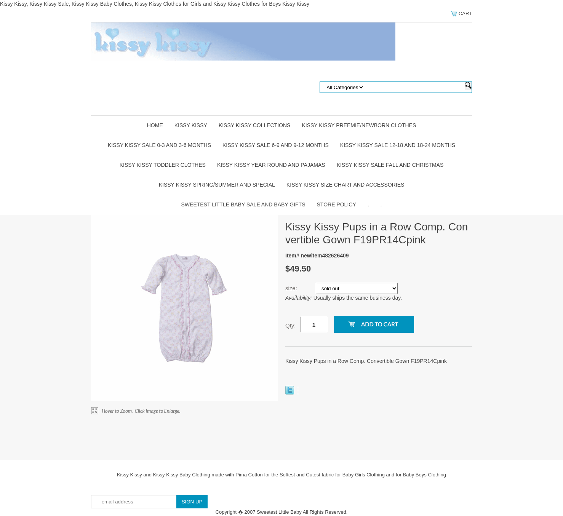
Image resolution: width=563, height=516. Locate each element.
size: (292, 288)
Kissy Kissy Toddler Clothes (163, 165)
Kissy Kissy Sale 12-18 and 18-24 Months (397, 145)
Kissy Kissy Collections (255, 125)
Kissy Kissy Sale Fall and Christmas (390, 165)
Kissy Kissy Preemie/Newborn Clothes (359, 125)
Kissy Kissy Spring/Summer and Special (217, 185)
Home (155, 125)
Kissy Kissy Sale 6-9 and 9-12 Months (275, 145)
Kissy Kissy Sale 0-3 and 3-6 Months (159, 145)
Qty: (290, 325)
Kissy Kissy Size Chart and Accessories (345, 185)
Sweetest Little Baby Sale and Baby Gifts (243, 204)
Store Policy (336, 204)
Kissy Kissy (190, 125)
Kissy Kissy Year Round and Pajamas (271, 165)
